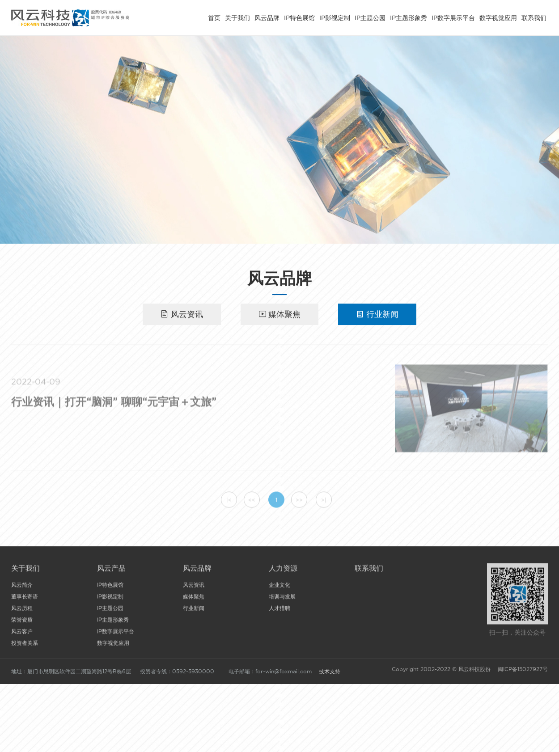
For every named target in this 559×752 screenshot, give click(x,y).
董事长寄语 (24, 598)
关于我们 (237, 16)
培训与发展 (282, 598)
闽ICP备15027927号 (522, 669)
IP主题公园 (370, 16)
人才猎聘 (279, 610)
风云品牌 (267, 16)
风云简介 (22, 587)
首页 (214, 16)
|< (229, 502)
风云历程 (22, 610)
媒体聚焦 (279, 314)
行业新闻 (377, 314)
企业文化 (279, 587)
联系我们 (533, 16)
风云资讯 (182, 314)
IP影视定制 (334, 16)
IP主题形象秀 (408, 16)
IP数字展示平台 (453, 16)
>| (323, 502)
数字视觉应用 (498, 16)
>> (299, 502)
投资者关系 (24, 645)
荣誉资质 (22, 622)
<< (251, 502)
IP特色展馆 (299, 16)
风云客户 (22, 633)
